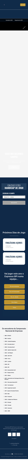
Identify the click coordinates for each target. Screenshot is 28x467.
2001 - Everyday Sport (9, 344)
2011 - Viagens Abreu (9, 372)
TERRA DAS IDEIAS (18, 454)
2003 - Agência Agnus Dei (10, 350)
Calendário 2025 (9, 20)
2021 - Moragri (8, 402)
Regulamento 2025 (19, 20)
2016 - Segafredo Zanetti (10, 388)
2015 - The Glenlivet (9, 385)
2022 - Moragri (8, 405)
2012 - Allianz (8, 375)
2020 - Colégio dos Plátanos (11, 399)
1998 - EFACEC (8, 335)
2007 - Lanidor (8, 361)
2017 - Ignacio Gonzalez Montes (12, 390)
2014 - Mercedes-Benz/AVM (11, 382)
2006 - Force (7, 358)
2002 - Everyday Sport (10, 347)
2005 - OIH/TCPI (8, 355)
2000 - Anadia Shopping (10, 341)
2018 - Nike (7, 393)
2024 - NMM (7, 410)
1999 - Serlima (8, 338)
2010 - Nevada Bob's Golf (10, 370)
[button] (4, 5)
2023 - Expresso (8, 408)
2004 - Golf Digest (9, 352)
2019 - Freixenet (8, 396)
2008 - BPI (7, 364)
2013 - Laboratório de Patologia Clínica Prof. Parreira (14, 379)
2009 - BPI (7, 367)
